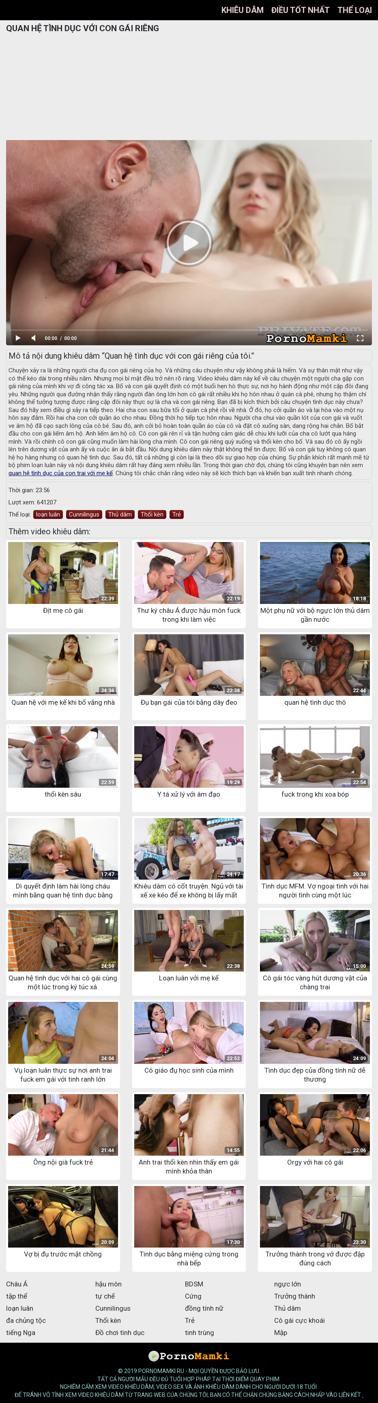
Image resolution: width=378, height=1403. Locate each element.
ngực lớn (287, 1284)
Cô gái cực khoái (299, 1320)
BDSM (194, 1284)
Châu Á (17, 1284)
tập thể (16, 1296)
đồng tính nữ (204, 1308)
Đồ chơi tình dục (119, 1333)
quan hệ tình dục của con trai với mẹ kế (61, 473)
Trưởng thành (294, 1296)
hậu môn (108, 1284)
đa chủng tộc (26, 1320)
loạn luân (48, 514)
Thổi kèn (152, 514)
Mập (280, 1333)
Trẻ (176, 514)
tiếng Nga (20, 1333)
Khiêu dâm (242, 10)
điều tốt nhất (300, 10)
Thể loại (354, 10)
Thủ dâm (120, 514)
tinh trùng (199, 1333)
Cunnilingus (84, 514)
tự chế (105, 1296)
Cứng (193, 1296)
